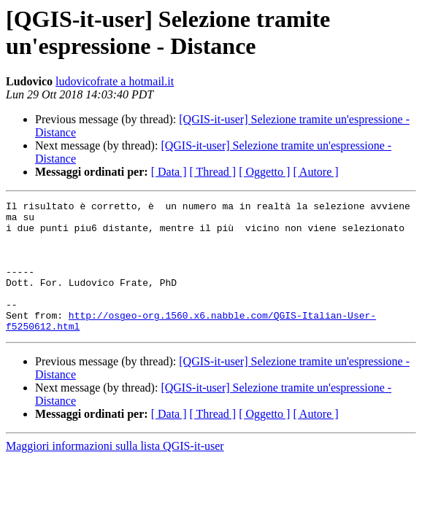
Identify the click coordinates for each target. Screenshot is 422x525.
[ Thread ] (213, 172)
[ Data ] (169, 172)
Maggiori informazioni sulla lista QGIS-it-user (115, 472)
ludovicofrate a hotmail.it (114, 81)
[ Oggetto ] (264, 172)
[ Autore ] (315, 172)
